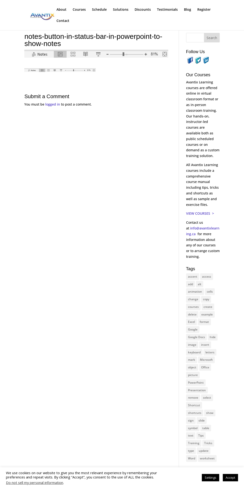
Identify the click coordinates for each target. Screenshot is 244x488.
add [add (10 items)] (190, 284)
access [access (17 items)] (206, 276)
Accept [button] (230, 477)
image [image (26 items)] (192, 345)
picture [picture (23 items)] (193, 375)
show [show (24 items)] (210, 413)
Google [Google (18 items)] (193, 329)
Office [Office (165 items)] (205, 367)
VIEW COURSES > (200, 213)
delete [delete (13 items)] (192, 314)
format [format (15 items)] (204, 322)
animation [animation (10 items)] (195, 292)
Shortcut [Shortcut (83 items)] (194, 405)
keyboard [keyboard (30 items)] (194, 352)
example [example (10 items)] (207, 314)
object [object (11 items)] (192, 367)
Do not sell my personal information (34, 482)
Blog (187, 10)
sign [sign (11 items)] (191, 420)
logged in (52, 104)
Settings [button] (210, 477)
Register (204, 10)
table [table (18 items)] (205, 428)
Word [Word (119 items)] (191, 458)
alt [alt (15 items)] (199, 284)
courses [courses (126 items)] (193, 307)
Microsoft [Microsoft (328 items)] (206, 360)
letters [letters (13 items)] (209, 352)
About (61, 10)
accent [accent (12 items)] (192, 276)
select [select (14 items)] (207, 398)
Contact (62, 21)
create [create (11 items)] (207, 307)
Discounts (143, 10)
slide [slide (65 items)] (201, 420)
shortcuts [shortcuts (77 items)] (194, 413)
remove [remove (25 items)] (193, 398)
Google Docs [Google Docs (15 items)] (196, 337)
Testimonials (167, 10)
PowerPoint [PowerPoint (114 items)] (196, 383)
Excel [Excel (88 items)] (191, 322)
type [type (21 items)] (191, 451)
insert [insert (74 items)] (205, 345)
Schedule (99, 10)
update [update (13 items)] (203, 451)
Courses (79, 10)
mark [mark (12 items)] (191, 360)
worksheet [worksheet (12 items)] (207, 458)
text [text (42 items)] (190, 435)
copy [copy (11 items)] (206, 299)
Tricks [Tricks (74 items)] (208, 443)
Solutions (120, 10)
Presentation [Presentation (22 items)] (197, 390)
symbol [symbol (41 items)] (193, 428)
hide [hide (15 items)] (213, 337)
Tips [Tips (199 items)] (201, 435)
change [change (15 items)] (193, 299)
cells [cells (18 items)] (210, 292)
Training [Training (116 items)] (193, 443)
